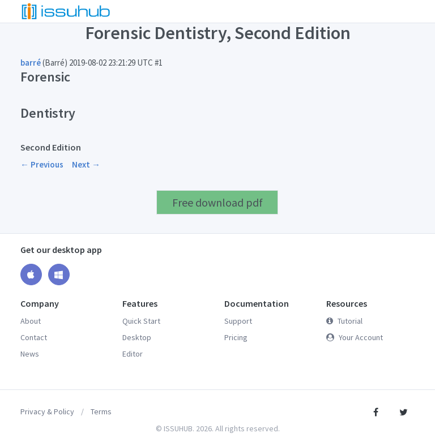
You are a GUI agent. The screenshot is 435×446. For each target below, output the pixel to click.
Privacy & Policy (47, 411)
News (29, 354)
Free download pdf (217, 202)
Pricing (236, 337)
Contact (33, 337)
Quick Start (141, 321)
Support (238, 321)
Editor (132, 354)
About (30, 321)
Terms (101, 411)
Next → (86, 164)
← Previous (41, 164)
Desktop (136, 337)
